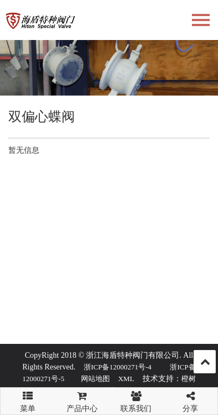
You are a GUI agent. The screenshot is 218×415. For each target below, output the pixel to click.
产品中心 (82, 400)
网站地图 (95, 378)
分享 (190, 400)
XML (126, 378)
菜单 (28, 397)
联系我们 (136, 400)
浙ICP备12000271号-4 (117, 367)
